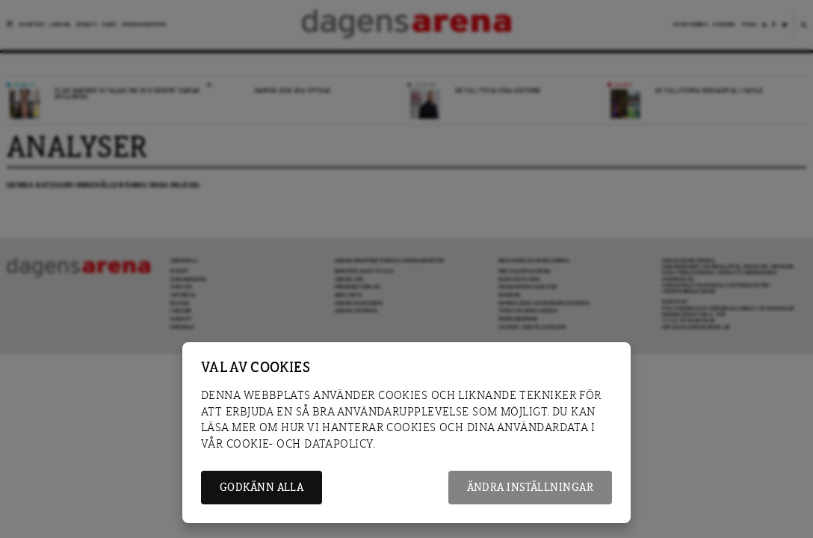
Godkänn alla (261, 487)
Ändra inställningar (530, 487)
